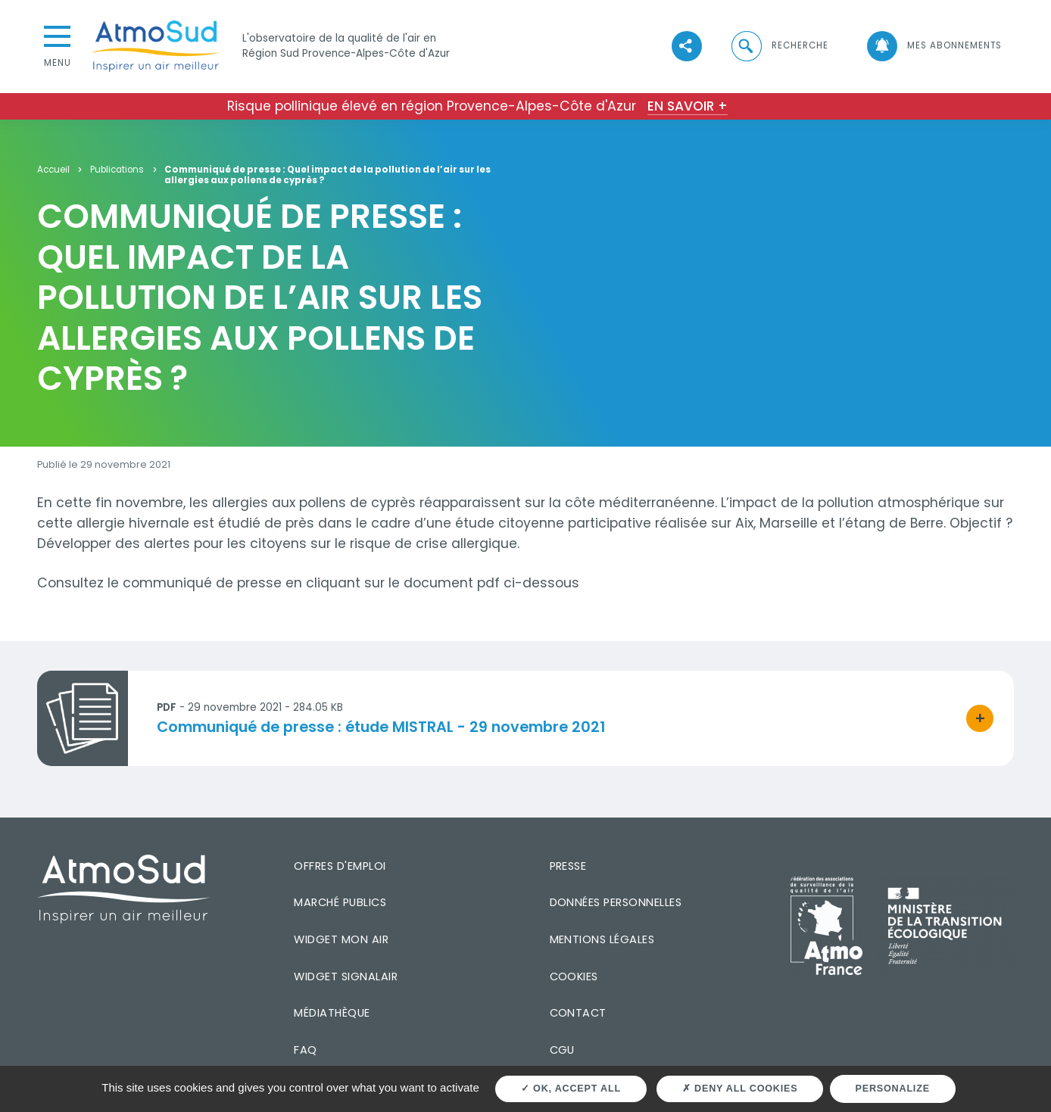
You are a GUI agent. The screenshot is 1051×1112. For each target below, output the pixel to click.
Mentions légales (602, 939)
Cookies (574, 976)
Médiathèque (332, 1012)
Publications (117, 170)
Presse (568, 866)
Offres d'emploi (339, 866)
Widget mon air (341, 939)
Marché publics (340, 902)
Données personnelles (616, 902)
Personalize (893, 1088)
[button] (779, 47)
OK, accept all (571, 1088)
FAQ (305, 1049)
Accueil (53, 170)
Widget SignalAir (346, 976)
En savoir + (687, 106)
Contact (578, 1012)
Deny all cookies (739, 1088)
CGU (562, 1049)
